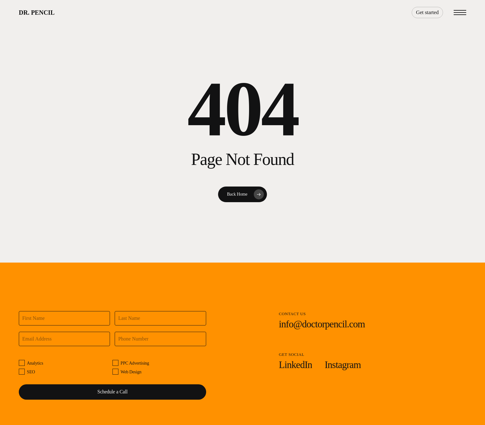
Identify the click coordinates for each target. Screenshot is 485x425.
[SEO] (22, 372)
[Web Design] (115, 372)
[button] (460, 12)
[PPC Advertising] (115, 363)
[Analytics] (22, 363)
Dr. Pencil (37, 12)
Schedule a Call (112, 391)
